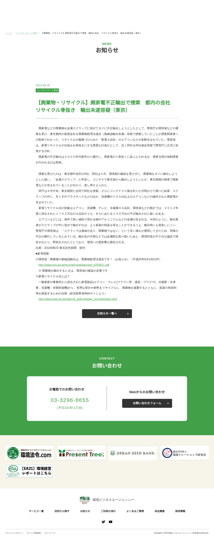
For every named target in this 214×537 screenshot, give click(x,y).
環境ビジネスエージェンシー (107, 500)
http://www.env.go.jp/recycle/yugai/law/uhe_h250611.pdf (77, 265)
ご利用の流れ (123, 21)
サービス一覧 (22, 21)
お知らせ (90, 21)
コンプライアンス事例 (47, 90)
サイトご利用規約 (34, 533)
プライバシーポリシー (14, 533)
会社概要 (192, 21)
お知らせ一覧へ (107, 313)
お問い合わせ (199, 7)
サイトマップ (50, 533)
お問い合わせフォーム (147, 403)
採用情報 (180, 511)
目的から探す (56, 21)
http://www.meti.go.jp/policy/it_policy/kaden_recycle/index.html (83, 299)
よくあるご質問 (158, 21)
